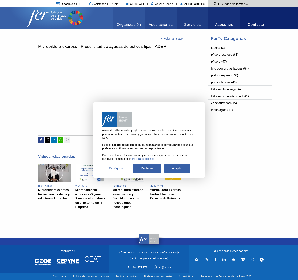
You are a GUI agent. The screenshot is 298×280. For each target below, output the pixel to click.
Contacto (256, 24)
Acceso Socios (162, 4)
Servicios (192, 24)
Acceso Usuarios (192, 3)
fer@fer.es (162, 267)
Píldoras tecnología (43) (227, 89)
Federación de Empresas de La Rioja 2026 (226, 276)
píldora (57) (219, 61)
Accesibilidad (186, 276)
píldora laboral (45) (224, 82)
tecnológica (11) (222, 110)
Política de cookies (127, 276)
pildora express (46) (224, 75)
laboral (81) (219, 47)
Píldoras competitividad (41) (230, 96)
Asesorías (224, 24)
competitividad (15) (224, 103)
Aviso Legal (60, 276)
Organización (129, 24)
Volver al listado (172, 38)
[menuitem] (129, 18)
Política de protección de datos (91, 276)
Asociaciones (161, 24)
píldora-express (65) (224, 54)
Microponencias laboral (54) (230, 68)
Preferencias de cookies (158, 276)
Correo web (135, 3)
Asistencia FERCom (103, 4)
